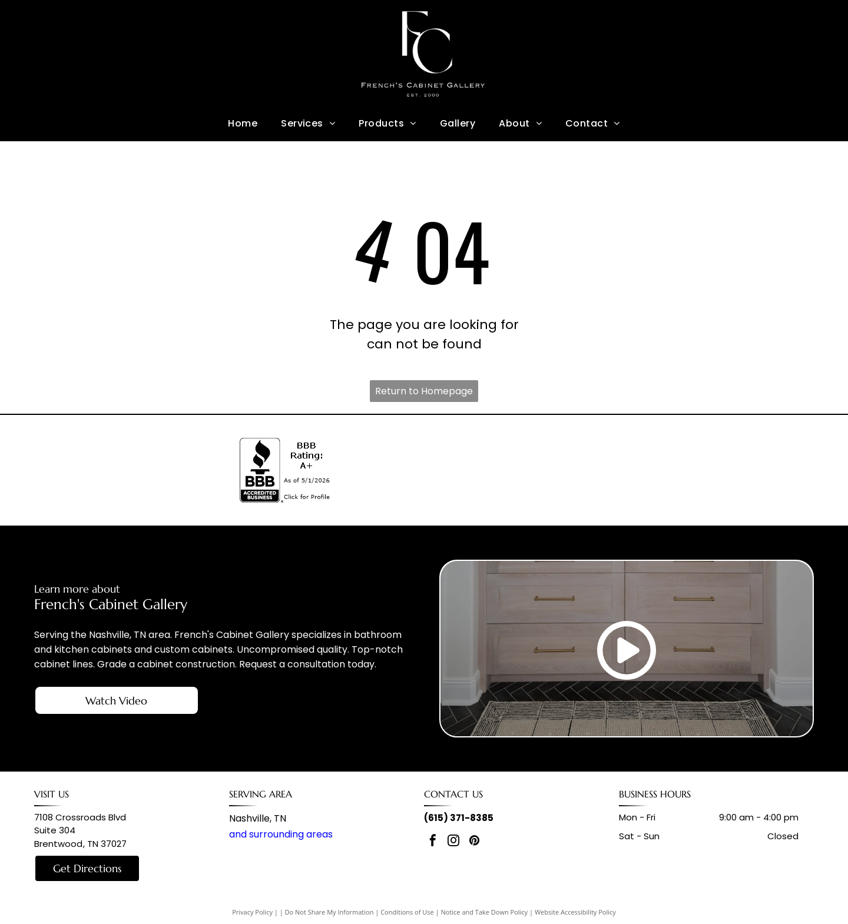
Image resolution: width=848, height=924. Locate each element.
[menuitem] (242, 123)
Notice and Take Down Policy (484, 912)
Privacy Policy (252, 912)
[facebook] (433, 842)
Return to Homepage (424, 391)
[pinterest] (474, 842)
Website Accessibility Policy (575, 912)
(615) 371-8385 (458, 818)
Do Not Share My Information (329, 912)
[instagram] (453, 842)
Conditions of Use (407, 912)
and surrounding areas (281, 834)
